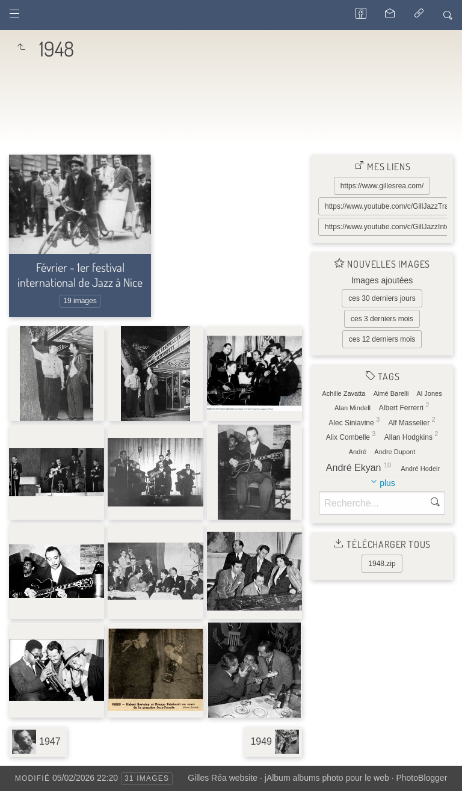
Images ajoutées (382, 280)
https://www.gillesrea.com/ (382, 186)
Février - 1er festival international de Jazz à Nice (80, 274)
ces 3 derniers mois (382, 319)
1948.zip (381, 563)
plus (387, 483)
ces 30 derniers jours (381, 298)
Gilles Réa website (222, 778)
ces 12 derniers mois (382, 339)
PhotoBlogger (421, 778)
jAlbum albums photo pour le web (327, 778)
